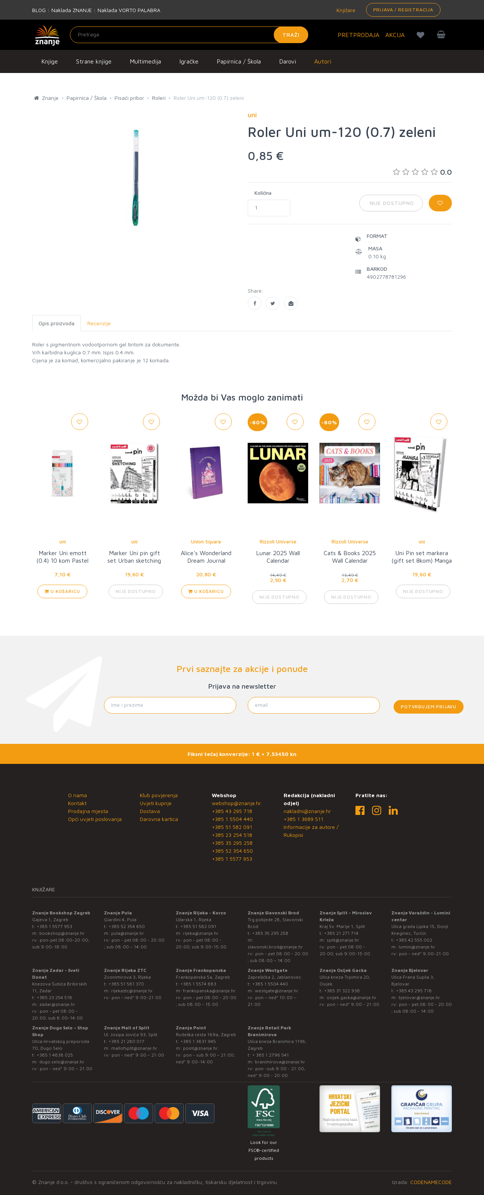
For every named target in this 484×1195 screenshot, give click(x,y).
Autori (322, 61)
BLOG (39, 10)
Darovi (287, 61)
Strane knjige (94, 61)
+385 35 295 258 (232, 843)
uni (62, 542)
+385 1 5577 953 (232, 858)
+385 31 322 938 (342, 990)
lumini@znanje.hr (417, 947)
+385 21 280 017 (126, 1041)
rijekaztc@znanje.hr (132, 990)
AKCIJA (395, 34)
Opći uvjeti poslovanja (95, 819)
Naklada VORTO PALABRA (129, 10)
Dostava (150, 811)
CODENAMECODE (431, 1182)
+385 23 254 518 (232, 835)
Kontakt (77, 803)
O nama (77, 795)
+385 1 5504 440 (232, 819)
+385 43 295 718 (232, 811)
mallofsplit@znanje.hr (134, 1048)
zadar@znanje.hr (57, 1004)
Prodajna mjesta (88, 811)
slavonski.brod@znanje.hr (275, 947)
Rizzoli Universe (278, 542)
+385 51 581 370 (126, 984)
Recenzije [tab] (99, 323)
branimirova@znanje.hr (280, 1062)
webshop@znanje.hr (236, 803)
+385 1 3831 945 (198, 1041)
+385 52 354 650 (232, 850)
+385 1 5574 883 (198, 984)
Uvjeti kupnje (156, 803)
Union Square (206, 542)
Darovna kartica (159, 819)
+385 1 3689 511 (303, 819)
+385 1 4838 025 (55, 1055)
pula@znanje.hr (127, 933)
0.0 (422, 172)
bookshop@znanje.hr (62, 933)
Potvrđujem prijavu (428, 706)
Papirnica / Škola (239, 61)
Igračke (189, 61)
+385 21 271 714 (341, 933)
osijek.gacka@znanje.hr (352, 997)
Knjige (49, 61)
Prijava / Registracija (403, 9)
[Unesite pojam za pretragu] (189, 34)
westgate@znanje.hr (276, 990)
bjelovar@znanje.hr (419, 997)
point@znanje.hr (200, 1048)
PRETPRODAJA (358, 34)
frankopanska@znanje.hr (209, 990)
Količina (262, 193)
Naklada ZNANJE (71, 10)
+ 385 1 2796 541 (270, 1055)
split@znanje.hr (343, 940)
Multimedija (145, 61)
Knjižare (345, 10)
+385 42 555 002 (414, 940)
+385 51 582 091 (232, 827)
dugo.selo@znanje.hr (61, 1062)
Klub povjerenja (159, 795)
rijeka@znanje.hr (201, 933)
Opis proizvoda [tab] (56, 323)
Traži (290, 34)
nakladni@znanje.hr (307, 811)
